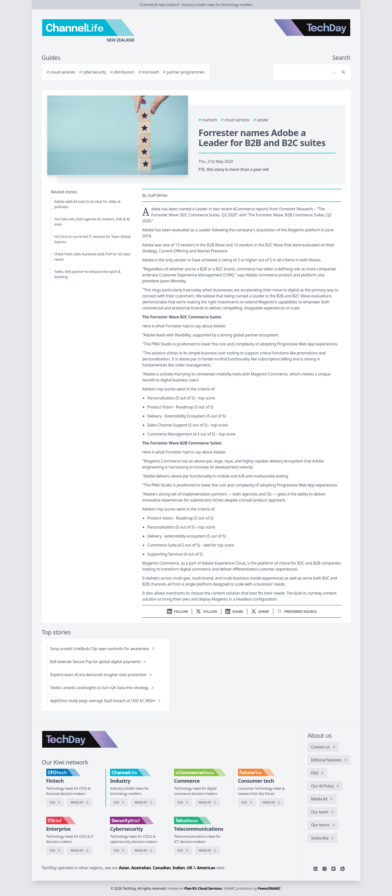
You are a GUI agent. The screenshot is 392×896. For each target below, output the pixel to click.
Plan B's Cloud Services (203, 888)
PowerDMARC (269, 888)
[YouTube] (334, 869)
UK (189, 867)
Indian (178, 867)
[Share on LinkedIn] (234, 611)
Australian (141, 867)
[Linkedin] (316, 869)
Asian (124, 867)
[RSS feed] (342, 869)
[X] (324, 869)
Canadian (162, 867)
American (206, 867)
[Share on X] (260, 611)
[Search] (306, 72)
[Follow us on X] (206, 611)
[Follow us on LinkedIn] (177, 611)
